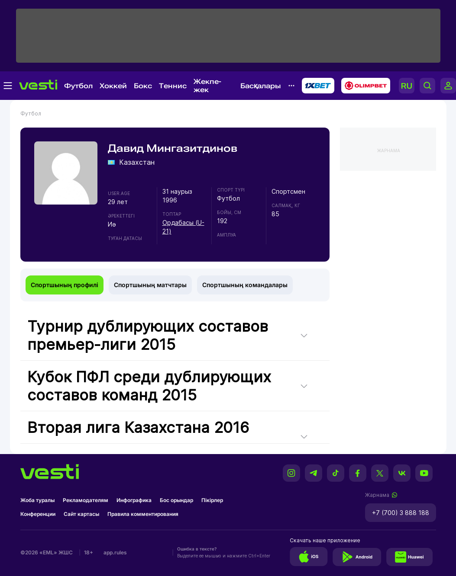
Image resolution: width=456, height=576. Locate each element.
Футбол (78, 86)
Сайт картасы (81, 514)
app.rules (115, 552)
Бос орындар (176, 500)
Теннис (173, 86)
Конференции (37, 514)
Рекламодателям (85, 500)
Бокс (143, 86)
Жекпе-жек (207, 85)
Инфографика (134, 500)
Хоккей (113, 86)
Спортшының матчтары (150, 284)
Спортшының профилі (64, 284)
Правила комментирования (142, 514)
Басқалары (260, 86)
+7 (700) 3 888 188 (400, 512)
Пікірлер (212, 500)
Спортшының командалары (245, 284)
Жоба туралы (37, 500)
